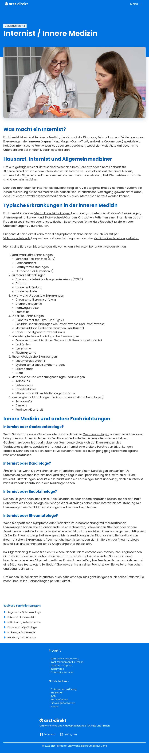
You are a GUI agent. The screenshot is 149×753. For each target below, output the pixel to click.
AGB (53, 696)
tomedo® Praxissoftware (65, 658)
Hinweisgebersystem (63, 703)
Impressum (57, 692)
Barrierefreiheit (59, 699)
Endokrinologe (34, 503)
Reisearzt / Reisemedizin (21, 617)
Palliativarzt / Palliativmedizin (24, 622)
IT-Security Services (62, 672)
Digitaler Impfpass (61, 665)
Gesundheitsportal (15, 25)
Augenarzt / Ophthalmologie (24, 612)
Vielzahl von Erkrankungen (52, 213)
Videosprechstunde (17, 238)
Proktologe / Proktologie (21, 632)
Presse (55, 706)
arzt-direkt (57, 745)
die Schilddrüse (63, 499)
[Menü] (136, 4)
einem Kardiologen (95, 471)
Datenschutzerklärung (64, 689)
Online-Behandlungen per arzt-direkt (44, 581)
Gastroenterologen (96, 434)
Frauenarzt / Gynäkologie (22, 627)
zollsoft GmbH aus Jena (93, 745)
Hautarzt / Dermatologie (22, 637)
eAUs (66, 577)
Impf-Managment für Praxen (67, 662)
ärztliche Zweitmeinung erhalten (116, 238)
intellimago (57, 668)
